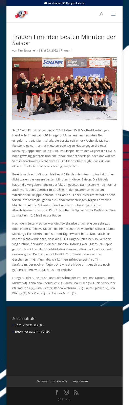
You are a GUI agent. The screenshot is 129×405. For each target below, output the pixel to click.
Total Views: (24, 325)
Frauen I (66, 50)
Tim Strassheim (28, 50)
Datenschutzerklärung (52, 381)
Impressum (80, 381)
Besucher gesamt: (28, 331)
